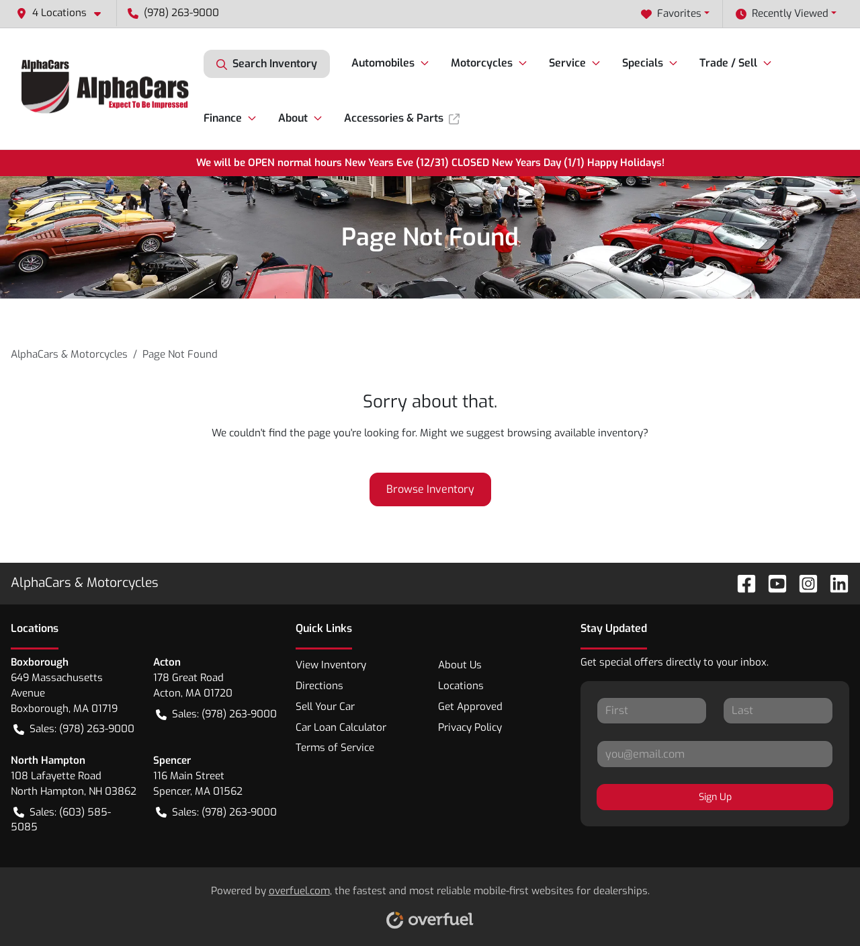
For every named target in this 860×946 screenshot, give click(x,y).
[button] (64, 13)
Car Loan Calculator (341, 727)
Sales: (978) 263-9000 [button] (73, 729)
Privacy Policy (470, 727)
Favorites (671, 14)
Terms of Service (335, 747)
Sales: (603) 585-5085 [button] (61, 819)
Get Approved (470, 706)
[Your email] (715, 753)
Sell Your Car (325, 706)
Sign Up (715, 797)
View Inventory (331, 665)
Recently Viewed (782, 14)
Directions (319, 686)
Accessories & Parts (402, 118)
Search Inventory (266, 64)
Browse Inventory (430, 489)
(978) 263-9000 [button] (173, 12)
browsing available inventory (575, 433)
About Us (460, 665)
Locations (461, 686)
